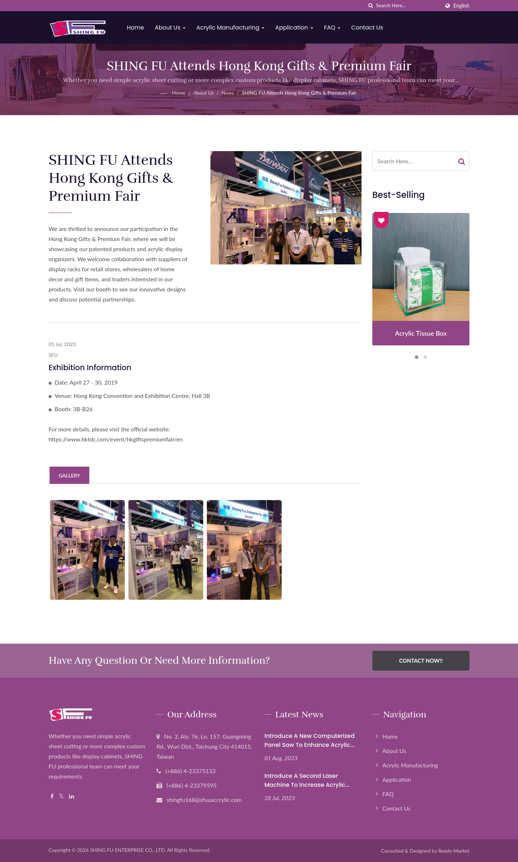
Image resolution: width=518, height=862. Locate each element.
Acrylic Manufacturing (231, 27)
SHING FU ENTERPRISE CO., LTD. (128, 850)
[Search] (408, 5)
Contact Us (368, 27)
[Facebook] (52, 796)
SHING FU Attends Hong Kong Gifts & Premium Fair (299, 93)
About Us (171, 27)
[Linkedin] (71, 796)
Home (136, 27)
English (461, 6)
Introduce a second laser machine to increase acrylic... (306, 780)
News (228, 93)
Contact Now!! (420, 660)
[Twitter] (61, 796)
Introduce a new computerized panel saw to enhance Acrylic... (309, 740)
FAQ (333, 27)
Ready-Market (453, 851)
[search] (370, 5)
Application (295, 27)
